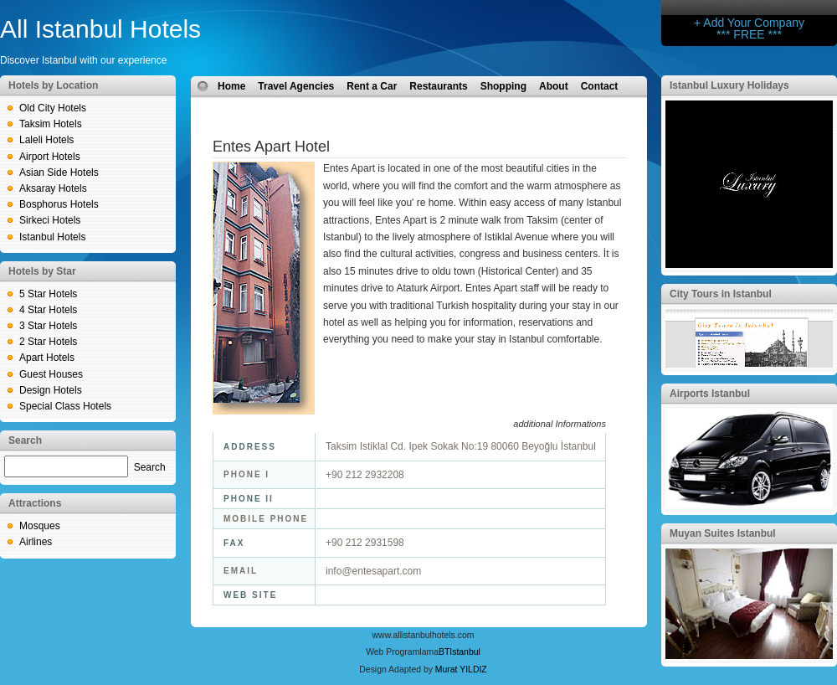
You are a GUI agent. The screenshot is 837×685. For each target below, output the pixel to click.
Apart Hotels (46, 357)
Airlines (35, 542)
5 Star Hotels (48, 294)
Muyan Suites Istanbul (723, 533)
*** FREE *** (749, 34)
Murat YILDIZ (461, 669)
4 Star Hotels (48, 310)
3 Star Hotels (48, 326)
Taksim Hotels (50, 124)
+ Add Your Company (749, 22)
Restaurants (438, 86)
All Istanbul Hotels (100, 29)
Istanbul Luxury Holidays (729, 85)
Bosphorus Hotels (59, 204)
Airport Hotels (49, 156)
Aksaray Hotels (53, 188)
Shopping (503, 86)
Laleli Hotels (46, 140)
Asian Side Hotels (59, 172)
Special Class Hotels (65, 406)
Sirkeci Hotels (49, 220)
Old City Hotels (52, 108)
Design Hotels (50, 390)
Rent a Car (372, 86)
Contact (600, 86)
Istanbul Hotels (52, 237)
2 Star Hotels (48, 342)
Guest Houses (51, 374)
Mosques (39, 526)
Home (231, 86)
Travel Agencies (296, 86)
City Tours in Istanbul (721, 294)
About (553, 86)
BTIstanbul (459, 652)
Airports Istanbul (710, 393)
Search (150, 467)
